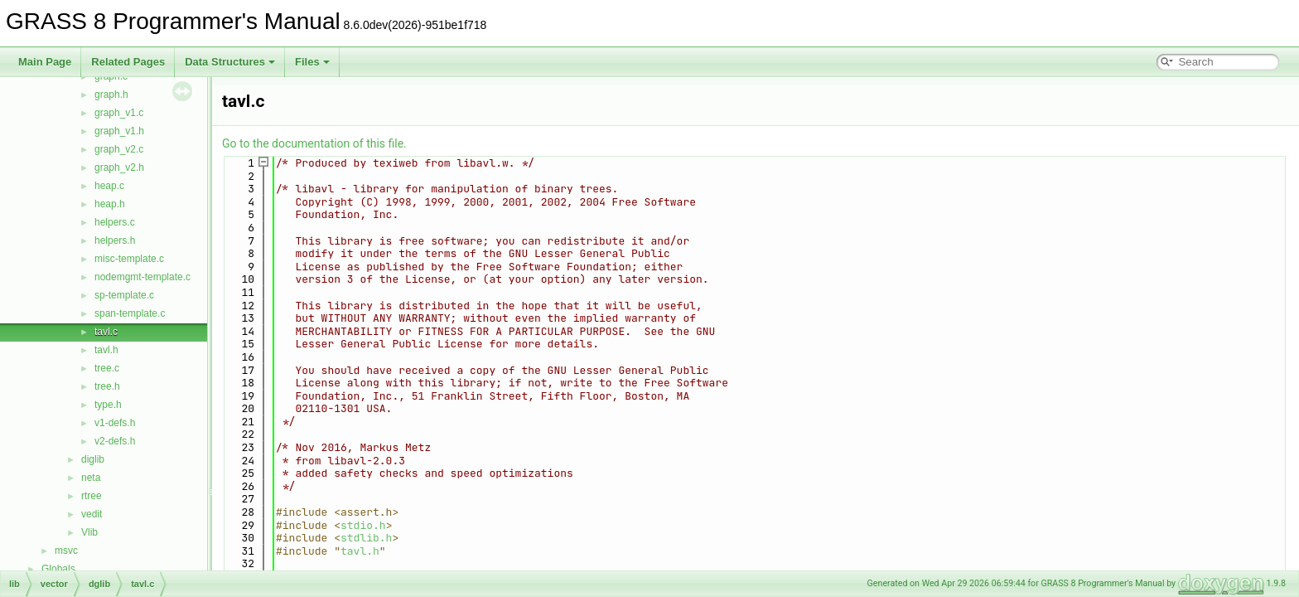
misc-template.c (129, 259)
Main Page (44, 62)
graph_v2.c (118, 149)
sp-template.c (124, 295)
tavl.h (106, 350)
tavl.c (106, 331)
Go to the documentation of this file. (314, 143)
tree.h (107, 386)
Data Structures (230, 62)
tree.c (106, 368)
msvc (66, 550)
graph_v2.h (119, 167)
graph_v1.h (119, 131)
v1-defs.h (114, 423)
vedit (91, 514)
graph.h (111, 94)
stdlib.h (366, 538)
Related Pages (128, 62)
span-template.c (129, 313)
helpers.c (114, 222)
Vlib (89, 532)
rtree (91, 496)
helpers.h (114, 240)
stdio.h (363, 525)
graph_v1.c (118, 113)
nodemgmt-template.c (142, 277)
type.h (108, 404)
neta (90, 477)
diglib (92, 459)
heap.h (109, 204)
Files (312, 62)
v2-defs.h (114, 441)
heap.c (109, 186)
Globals (58, 569)
